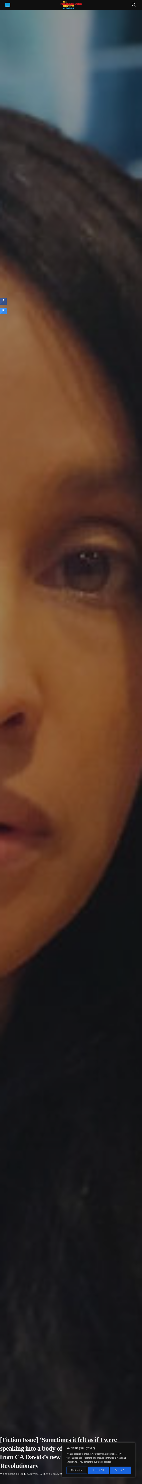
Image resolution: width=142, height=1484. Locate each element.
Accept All (120, 1470)
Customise (76, 1470)
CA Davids (33, 1474)
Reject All (98, 1470)
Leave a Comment (53, 1474)
